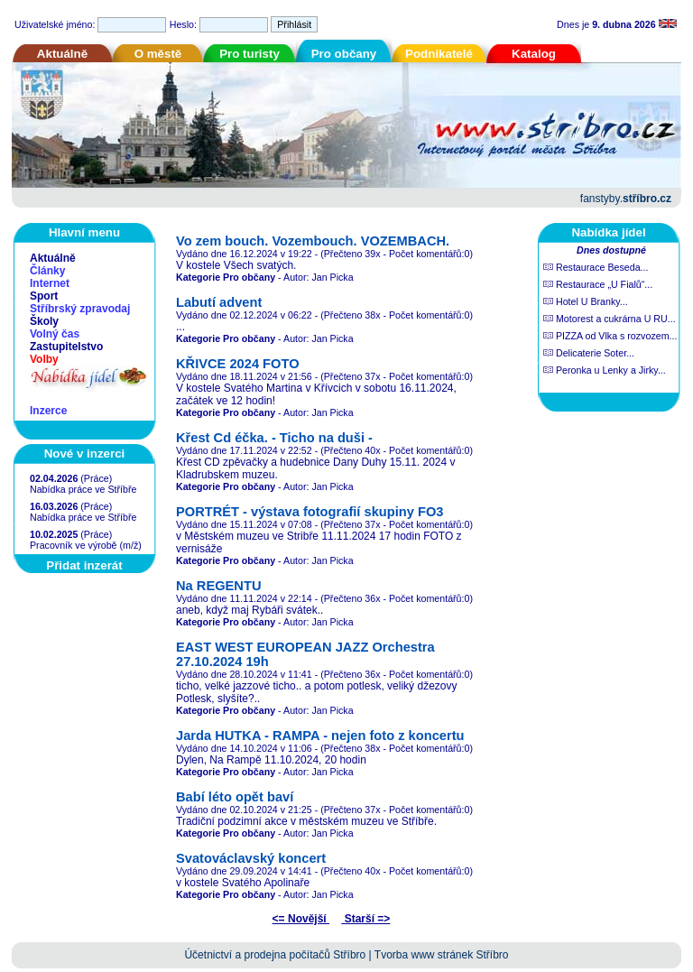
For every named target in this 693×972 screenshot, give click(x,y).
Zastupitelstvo (66, 346)
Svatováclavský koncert (251, 858)
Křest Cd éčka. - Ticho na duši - (274, 437)
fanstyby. (625, 198)
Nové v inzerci (84, 453)
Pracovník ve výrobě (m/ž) (86, 545)
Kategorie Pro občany (225, 277)
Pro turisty (249, 53)
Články (47, 270)
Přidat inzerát (84, 565)
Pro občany (344, 53)
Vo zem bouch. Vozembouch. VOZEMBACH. (312, 241)
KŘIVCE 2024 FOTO (238, 363)
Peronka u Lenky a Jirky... (604, 370)
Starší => (365, 918)
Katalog (534, 53)
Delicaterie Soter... (588, 352)
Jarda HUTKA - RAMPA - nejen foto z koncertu (320, 735)
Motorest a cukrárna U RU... (609, 318)
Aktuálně (62, 53)
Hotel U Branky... (585, 301)
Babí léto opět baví (234, 797)
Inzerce (48, 410)
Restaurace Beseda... (595, 267)
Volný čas (54, 334)
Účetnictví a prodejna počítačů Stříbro (274, 955)
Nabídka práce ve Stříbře (83, 489)
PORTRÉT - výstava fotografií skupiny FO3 (309, 512)
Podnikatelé (439, 53)
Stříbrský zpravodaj (80, 308)
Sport (44, 296)
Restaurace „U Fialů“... (597, 284)
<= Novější (301, 918)
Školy (44, 321)
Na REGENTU (218, 586)
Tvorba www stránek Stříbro (441, 955)
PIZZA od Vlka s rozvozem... (610, 335)
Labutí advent (219, 302)
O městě (158, 53)
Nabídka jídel (608, 232)
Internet (49, 283)
